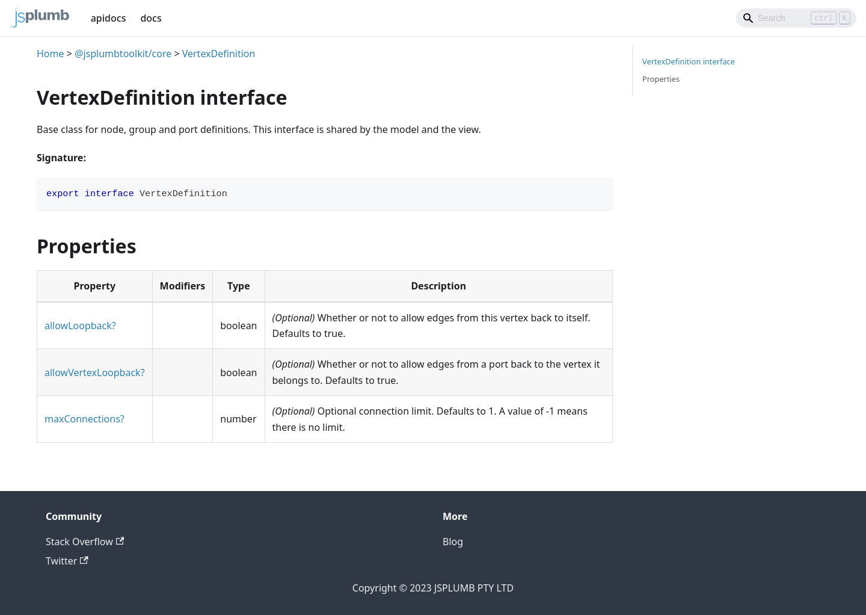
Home (50, 53)
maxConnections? (84, 418)
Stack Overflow (85, 541)
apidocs (108, 18)
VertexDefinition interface (688, 61)
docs (150, 18)
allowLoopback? (80, 325)
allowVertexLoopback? (95, 372)
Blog (453, 541)
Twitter (67, 560)
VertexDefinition (219, 53)
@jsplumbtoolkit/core (123, 53)
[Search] (796, 18)
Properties (661, 78)
